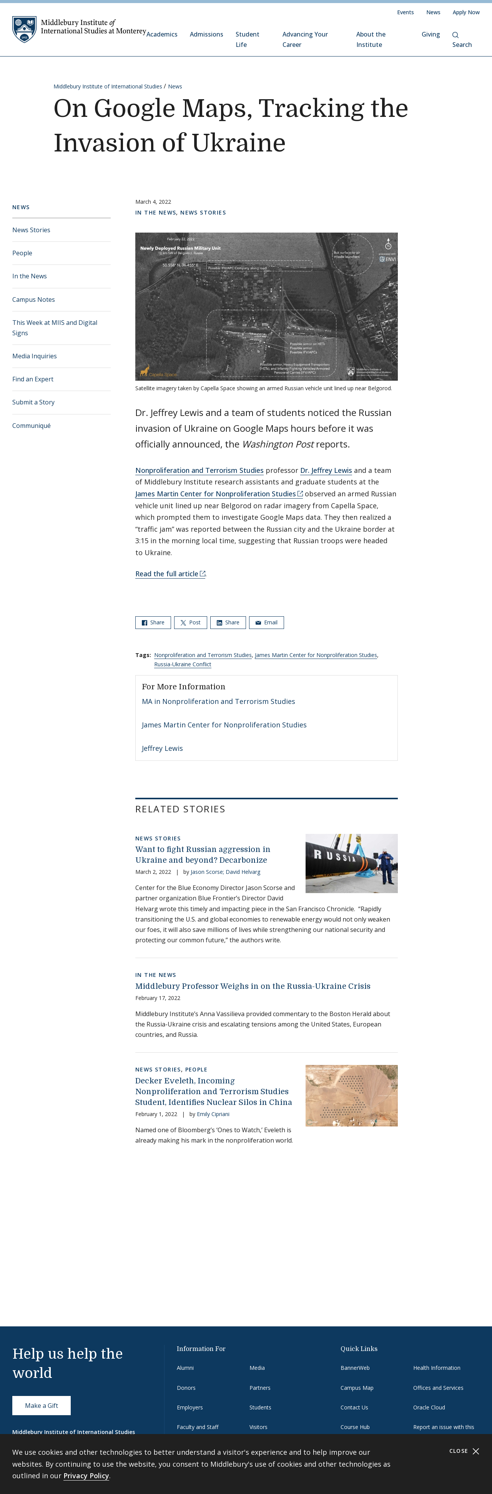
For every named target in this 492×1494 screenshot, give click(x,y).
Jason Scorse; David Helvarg (225, 871)
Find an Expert (32, 379)
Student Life (247, 39)
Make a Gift (41, 1405)
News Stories (31, 230)
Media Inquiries (34, 356)
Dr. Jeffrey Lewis (326, 470)
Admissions (206, 34)
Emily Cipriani (213, 1114)
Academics (162, 34)
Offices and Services (438, 1387)
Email (267, 622)
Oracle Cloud (429, 1407)
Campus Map (357, 1387)
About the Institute (371, 39)
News (433, 12)
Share (153, 622)
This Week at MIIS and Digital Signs (54, 327)
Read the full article (166, 573)
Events (405, 12)
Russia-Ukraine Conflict (182, 664)
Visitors (258, 1427)
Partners (260, 1387)
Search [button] (462, 40)
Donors (186, 1387)
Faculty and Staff (197, 1427)
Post (191, 622)
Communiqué (31, 425)
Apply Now (466, 12)
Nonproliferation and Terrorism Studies (199, 470)
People (22, 253)
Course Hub (355, 1427)
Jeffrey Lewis (162, 748)
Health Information (436, 1367)
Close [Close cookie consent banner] (464, 1451)
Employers (190, 1407)
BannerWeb (355, 1367)
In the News (29, 276)
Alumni (185, 1367)
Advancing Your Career (305, 39)
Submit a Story (33, 402)
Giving (431, 34)
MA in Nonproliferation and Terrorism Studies (218, 701)
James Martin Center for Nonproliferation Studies (215, 493)
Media (257, 1367)
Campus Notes (33, 299)
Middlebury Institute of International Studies (107, 86)
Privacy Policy (86, 1475)
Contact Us (354, 1407)
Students (260, 1407)
